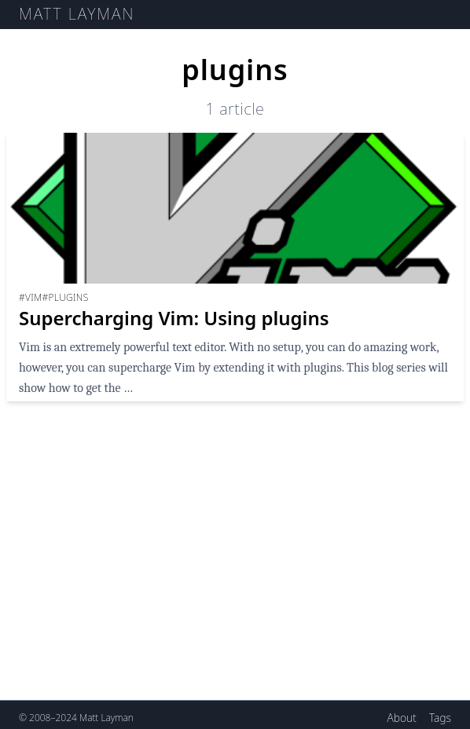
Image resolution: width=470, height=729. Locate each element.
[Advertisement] (235, 577)
